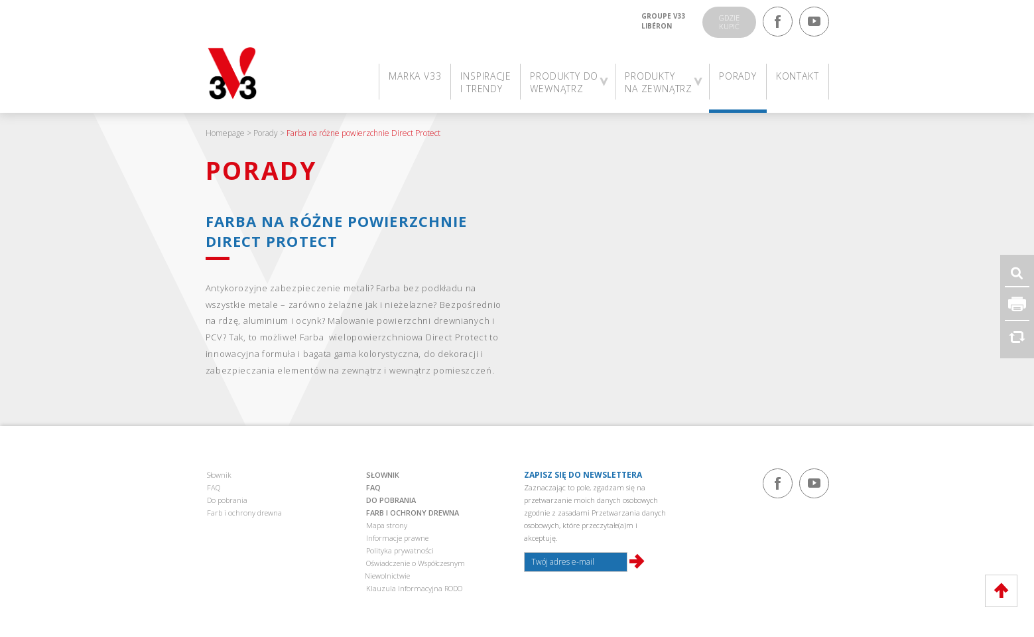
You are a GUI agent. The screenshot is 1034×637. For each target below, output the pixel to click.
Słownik (219, 475)
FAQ (213, 487)
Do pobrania (227, 500)
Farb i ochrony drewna (244, 513)
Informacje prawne (397, 538)
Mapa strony (386, 525)
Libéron (656, 26)
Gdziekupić (729, 22)
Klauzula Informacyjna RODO (414, 588)
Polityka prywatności (400, 550)
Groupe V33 (663, 16)
